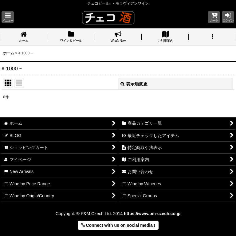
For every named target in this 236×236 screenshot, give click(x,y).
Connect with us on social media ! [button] (118, 225)
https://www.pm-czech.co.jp (152, 213)
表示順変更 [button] (134, 83)
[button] (8, 17)
